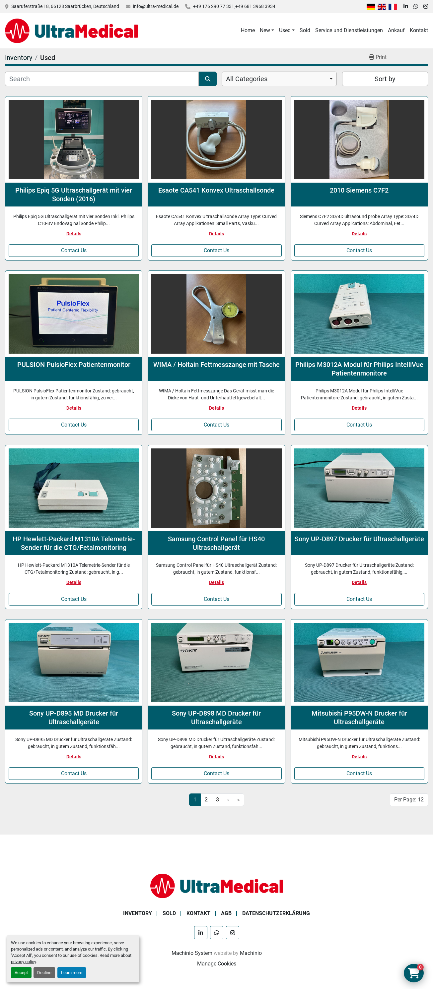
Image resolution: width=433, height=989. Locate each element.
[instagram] (425, 7)
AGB (226, 913)
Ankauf (396, 30)
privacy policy (23, 961)
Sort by (385, 79)
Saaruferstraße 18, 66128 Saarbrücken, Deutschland (65, 6)
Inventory (137, 913)
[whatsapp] (415, 7)
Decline (44, 972)
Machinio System (192, 953)
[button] (267, 30)
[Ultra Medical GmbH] (216, 885)
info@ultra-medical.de (156, 6)
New (265, 30)
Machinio (251, 953)
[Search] (102, 79)
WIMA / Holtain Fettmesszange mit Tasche (216, 365)
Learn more (71, 972)
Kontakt (419, 30)
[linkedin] (405, 7)
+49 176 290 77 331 (213, 6)
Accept (21, 972)
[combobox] (279, 79)
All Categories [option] (246, 79)
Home (248, 30)
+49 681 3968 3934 (255, 6)
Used (285, 30)
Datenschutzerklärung (276, 913)
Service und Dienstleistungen (349, 30)
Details (73, 233)
